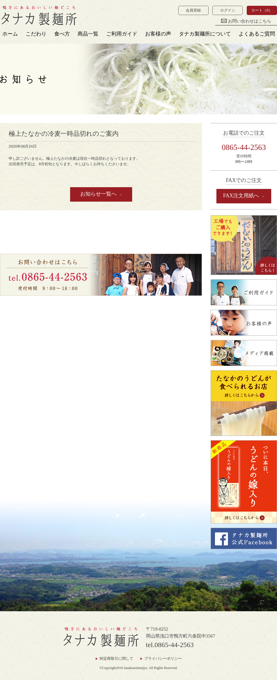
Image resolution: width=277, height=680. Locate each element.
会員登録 (193, 10)
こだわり (36, 34)
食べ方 (62, 34)
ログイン (227, 10)
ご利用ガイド (121, 34)
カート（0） (261, 10)
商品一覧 (88, 34)
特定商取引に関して (116, 658)
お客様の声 (158, 34)
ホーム (10, 34)
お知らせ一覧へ (98, 194)
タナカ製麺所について (205, 34)
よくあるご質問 (257, 34)
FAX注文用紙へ (241, 195)
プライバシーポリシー (163, 658)
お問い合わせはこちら (246, 21)
